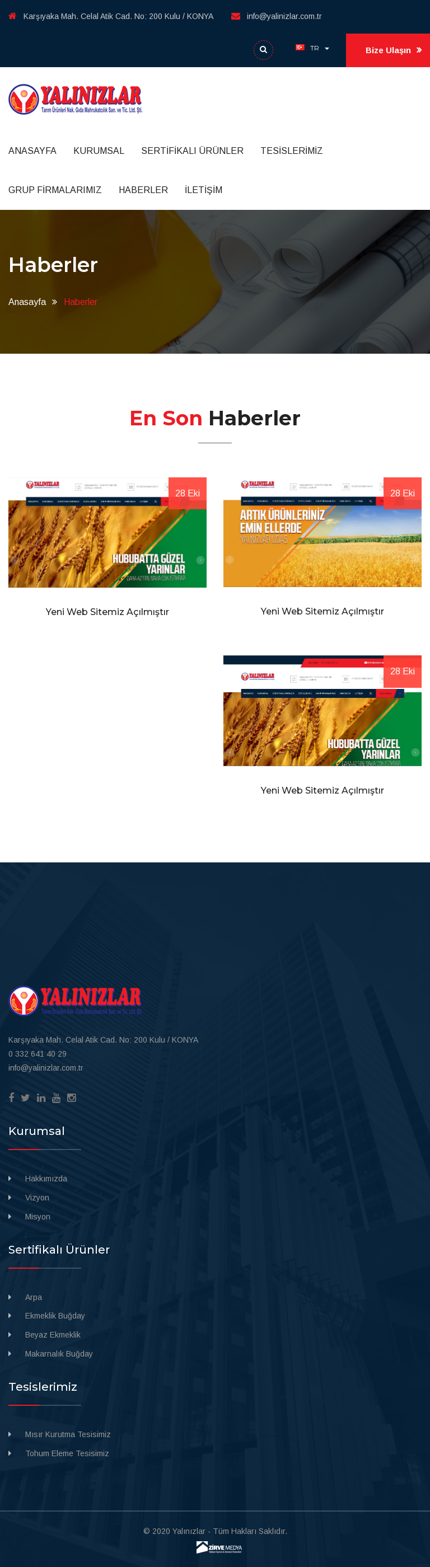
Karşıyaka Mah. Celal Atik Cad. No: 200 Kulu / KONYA (110, 16)
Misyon (37, 1216)
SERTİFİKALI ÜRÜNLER (192, 151)
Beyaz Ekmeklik (53, 1334)
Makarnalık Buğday (59, 1353)
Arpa (33, 1297)
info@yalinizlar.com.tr (276, 16)
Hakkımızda (46, 1178)
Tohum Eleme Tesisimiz (67, 1453)
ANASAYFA (32, 151)
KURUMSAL (98, 151)
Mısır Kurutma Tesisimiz (68, 1434)
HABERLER (143, 190)
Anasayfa (27, 302)
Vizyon (37, 1197)
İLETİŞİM (203, 190)
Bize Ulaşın (394, 50)
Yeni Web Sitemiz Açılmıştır (107, 612)
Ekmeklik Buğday (55, 1315)
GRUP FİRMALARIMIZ (55, 190)
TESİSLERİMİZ (291, 151)
